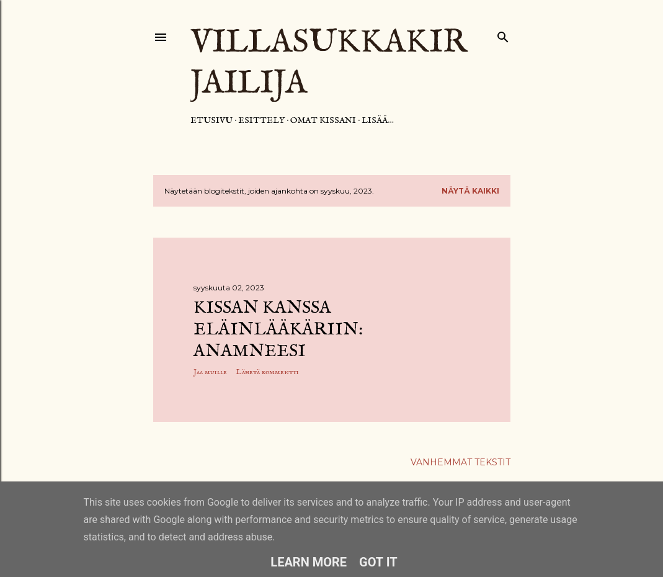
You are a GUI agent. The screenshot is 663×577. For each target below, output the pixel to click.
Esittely (261, 120)
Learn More (308, 562)
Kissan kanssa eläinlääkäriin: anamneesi (278, 329)
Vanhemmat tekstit (460, 462)
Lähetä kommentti (267, 372)
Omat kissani (323, 120)
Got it (378, 562)
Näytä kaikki (470, 190)
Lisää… (378, 120)
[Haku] (503, 34)
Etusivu (211, 120)
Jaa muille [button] (210, 372)
